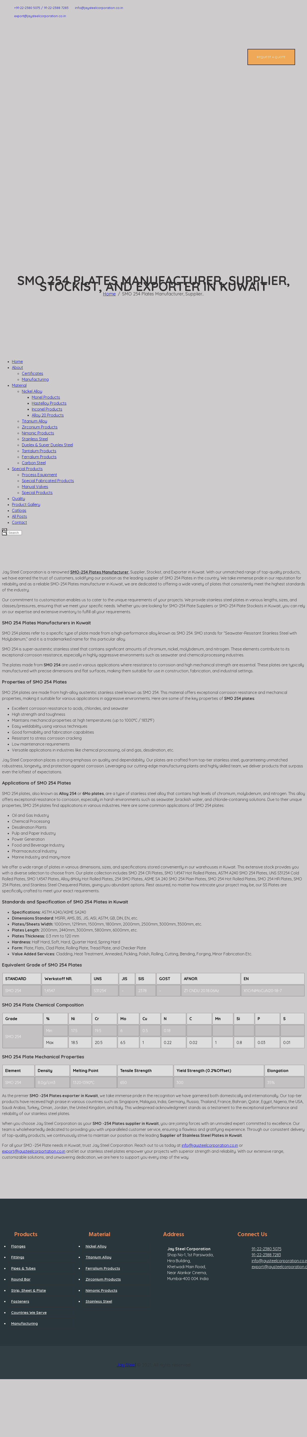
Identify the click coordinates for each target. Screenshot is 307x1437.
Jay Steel (126, 1365)
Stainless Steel (99, 1301)
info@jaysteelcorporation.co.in (210, 1145)
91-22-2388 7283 (266, 1254)
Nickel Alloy (96, 1246)
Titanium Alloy (98, 1257)
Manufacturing (24, 1323)
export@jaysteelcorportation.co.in (33, 1151)
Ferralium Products (103, 1268)
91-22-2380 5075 (266, 1248)
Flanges (18, 1246)
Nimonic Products (101, 1290)
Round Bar (21, 1279)
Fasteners (20, 1301)
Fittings (17, 1257)
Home (109, 293)
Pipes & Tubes (23, 1268)
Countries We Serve (29, 1312)
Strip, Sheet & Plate (28, 1290)
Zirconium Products (103, 1279)
